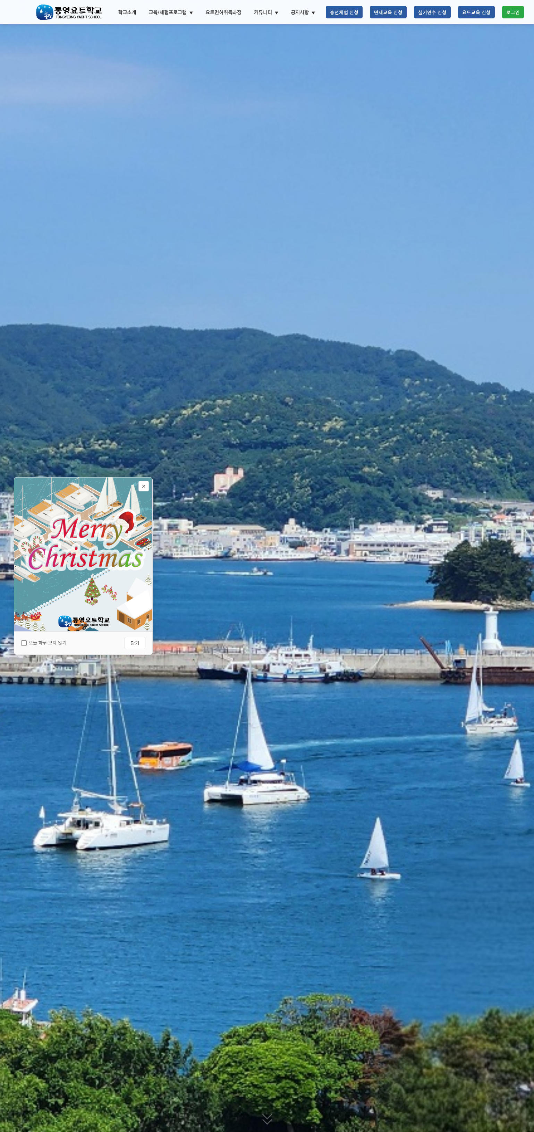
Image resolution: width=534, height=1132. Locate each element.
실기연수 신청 (432, 12)
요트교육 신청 (476, 12)
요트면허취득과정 (223, 12)
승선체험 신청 (344, 12)
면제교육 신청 (388, 12)
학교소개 (127, 12)
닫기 (134, 642)
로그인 (513, 12)
